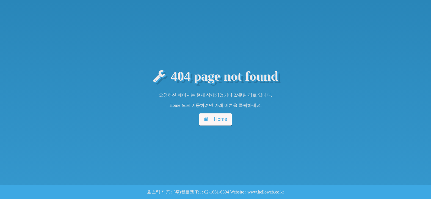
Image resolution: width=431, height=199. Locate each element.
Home (215, 119)
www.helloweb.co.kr (266, 192)
